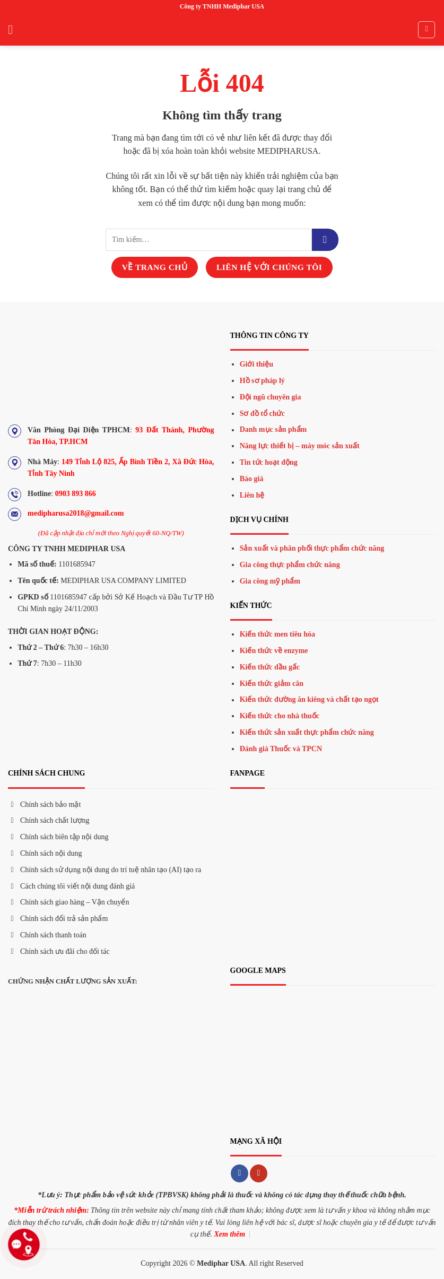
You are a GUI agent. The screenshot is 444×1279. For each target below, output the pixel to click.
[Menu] (14, 29)
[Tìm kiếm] (426, 29)
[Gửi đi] (325, 240)
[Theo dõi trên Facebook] (239, 1173)
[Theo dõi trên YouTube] (258, 1173)
